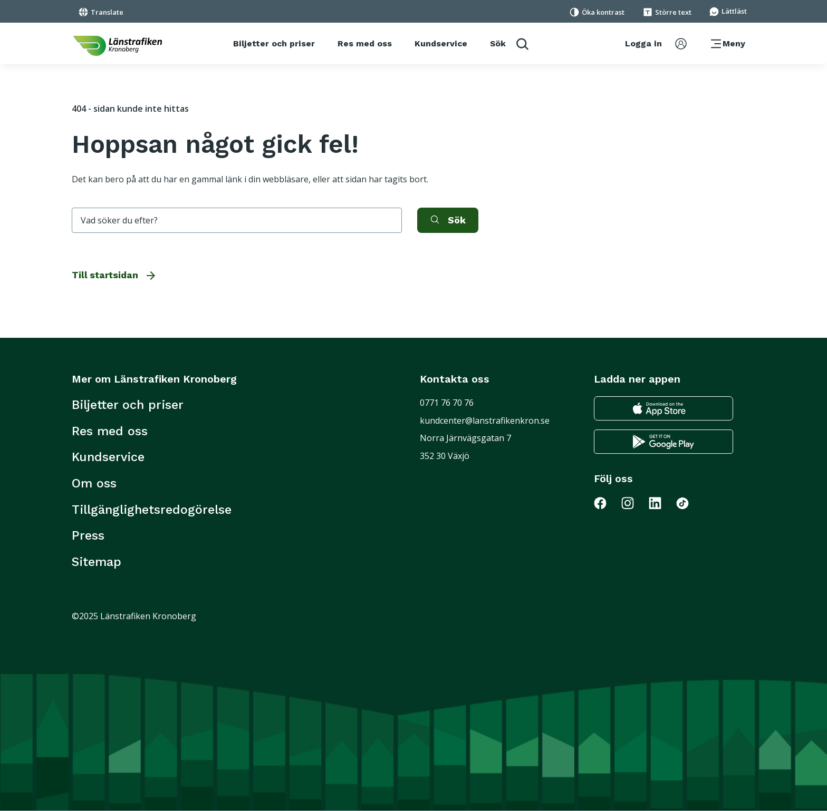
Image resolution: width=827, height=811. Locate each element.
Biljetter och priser (128, 404)
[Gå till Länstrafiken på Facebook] (606, 503)
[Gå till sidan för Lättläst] (728, 10)
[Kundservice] (441, 44)
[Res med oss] (365, 44)
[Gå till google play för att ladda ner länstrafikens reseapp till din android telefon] (663, 441)
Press (88, 535)
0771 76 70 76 (447, 402)
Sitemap (96, 561)
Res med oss (110, 431)
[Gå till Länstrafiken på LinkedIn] (661, 503)
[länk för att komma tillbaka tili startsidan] (118, 46)
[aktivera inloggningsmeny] (656, 44)
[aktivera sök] (447, 220)
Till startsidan (114, 275)
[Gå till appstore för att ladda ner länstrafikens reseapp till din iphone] (663, 408)
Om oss (94, 483)
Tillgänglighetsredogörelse (152, 509)
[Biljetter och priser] (274, 44)
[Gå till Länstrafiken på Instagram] (634, 503)
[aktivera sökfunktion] (509, 43)
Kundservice (108, 457)
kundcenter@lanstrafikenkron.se (485, 420)
